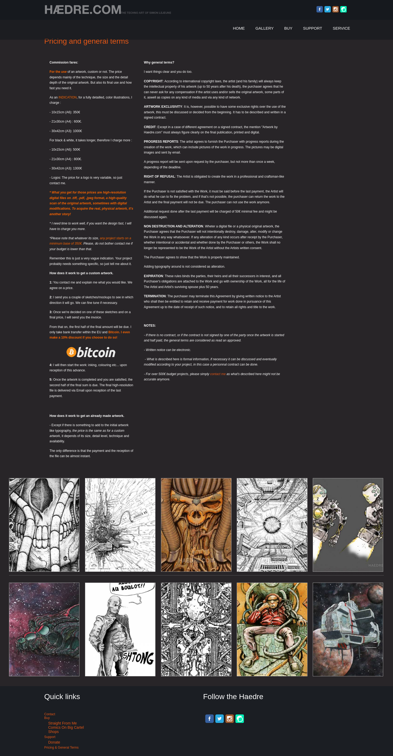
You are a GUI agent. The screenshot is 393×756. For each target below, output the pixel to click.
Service (341, 28)
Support (312, 28)
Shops (53, 732)
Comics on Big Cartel (66, 727)
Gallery (264, 28)
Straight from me (62, 723)
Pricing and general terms (86, 41)
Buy (288, 28)
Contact (49, 714)
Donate (54, 742)
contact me (218, 374)
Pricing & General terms (61, 747)
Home (239, 28)
